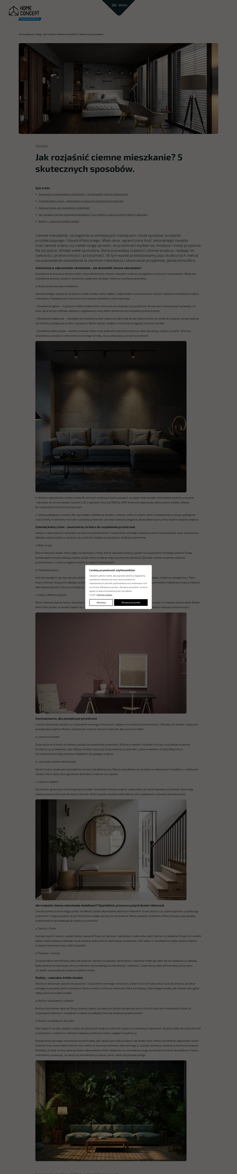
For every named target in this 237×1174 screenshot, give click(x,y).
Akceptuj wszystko (131, 602)
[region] (118, 587)
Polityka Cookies (104, 594)
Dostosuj (101, 602)
